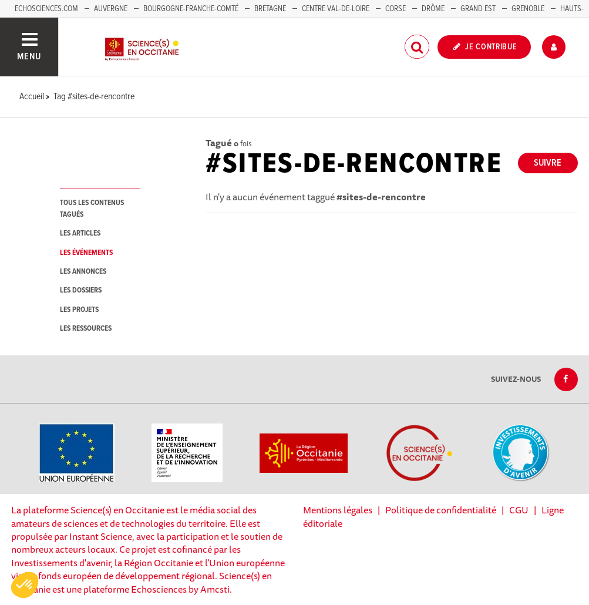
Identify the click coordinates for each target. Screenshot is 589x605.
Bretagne (270, 9)
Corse (395, 9)
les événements (86, 253)
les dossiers (81, 290)
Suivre (547, 163)
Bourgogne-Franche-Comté (190, 9)
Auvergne (110, 9)
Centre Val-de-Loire (335, 9)
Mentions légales (337, 509)
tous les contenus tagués (92, 208)
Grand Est (478, 9)
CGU (519, 509)
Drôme (433, 9)
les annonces (83, 272)
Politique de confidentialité (440, 509)
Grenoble (528, 9)
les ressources (86, 329)
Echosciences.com (46, 9)
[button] (25, 585)
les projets (79, 310)
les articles (80, 233)
